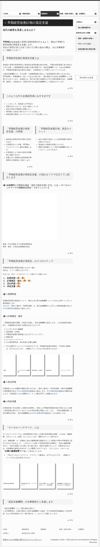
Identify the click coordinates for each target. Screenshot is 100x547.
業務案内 (44, 14)
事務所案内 (26, 14)
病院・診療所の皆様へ (86, 38)
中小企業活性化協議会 (11, 308)
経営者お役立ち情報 (83, 33)
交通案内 (82, 14)
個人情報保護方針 (84, 28)
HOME (6, 14)
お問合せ (79, 22)
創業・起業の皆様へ (67, 14)
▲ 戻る (70, 88)
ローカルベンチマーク (14, 340)
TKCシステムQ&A (84, 44)
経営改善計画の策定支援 (86, 49)
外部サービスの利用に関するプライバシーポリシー (22, 540)
